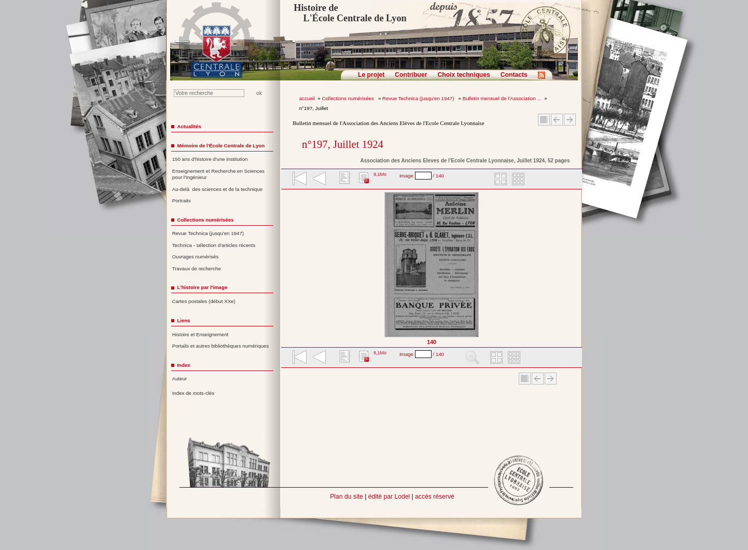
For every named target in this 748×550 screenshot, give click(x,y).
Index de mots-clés (193, 393)
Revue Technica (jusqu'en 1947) (418, 98)
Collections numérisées (348, 98)
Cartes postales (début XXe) (204, 301)
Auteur (179, 378)
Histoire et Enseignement (200, 334)
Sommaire (544, 120)
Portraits (181, 200)
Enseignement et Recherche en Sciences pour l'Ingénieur (218, 174)
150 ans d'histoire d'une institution (210, 159)
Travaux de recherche (196, 268)
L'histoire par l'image (202, 287)
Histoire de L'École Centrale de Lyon (350, 13)
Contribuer (411, 74)
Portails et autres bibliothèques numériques (220, 346)
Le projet (371, 74)
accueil (307, 98)
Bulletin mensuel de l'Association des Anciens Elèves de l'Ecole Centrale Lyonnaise (388, 123)
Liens (183, 320)
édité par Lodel (389, 496)
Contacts (514, 74)
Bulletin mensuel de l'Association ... (502, 98)
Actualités (189, 126)
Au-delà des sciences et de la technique (217, 189)
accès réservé (434, 496)
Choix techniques (463, 74)
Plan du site (346, 496)
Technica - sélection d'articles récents (214, 245)
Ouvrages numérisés (195, 256)
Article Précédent (557, 120)
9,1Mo (379, 174)
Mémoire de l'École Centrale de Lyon (221, 145)
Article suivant (570, 120)
